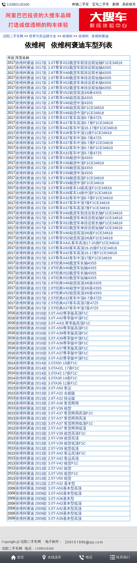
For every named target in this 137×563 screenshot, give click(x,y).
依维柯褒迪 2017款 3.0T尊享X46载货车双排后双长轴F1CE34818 (69, 213)
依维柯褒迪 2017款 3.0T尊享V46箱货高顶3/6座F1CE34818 (64, 233)
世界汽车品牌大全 (42, 36)
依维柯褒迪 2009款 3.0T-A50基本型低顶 (49, 493)
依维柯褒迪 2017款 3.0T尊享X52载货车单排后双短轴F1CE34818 (69, 228)
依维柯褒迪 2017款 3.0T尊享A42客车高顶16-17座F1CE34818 (66, 253)
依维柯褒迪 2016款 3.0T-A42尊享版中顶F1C (52, 318)
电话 (89, 557)
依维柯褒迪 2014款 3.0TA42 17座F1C (47, 373)
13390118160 (18, 4)
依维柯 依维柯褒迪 (93, 36)
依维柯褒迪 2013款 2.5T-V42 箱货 (44, 468)
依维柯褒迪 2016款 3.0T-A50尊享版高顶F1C (52, 328)
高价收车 (129, 4)
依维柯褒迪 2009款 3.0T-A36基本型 (45, 498)
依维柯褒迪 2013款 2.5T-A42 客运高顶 (47, 458)
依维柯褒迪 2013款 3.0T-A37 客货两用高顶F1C (54, 413)
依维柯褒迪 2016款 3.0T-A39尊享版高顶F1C (52, 333)
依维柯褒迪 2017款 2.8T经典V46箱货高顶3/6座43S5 (59, 283)
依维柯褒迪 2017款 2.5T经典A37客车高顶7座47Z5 (57, 303)
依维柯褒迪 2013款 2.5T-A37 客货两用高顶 (51, 418)
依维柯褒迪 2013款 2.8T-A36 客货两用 (47, 403)
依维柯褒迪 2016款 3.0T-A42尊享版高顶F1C (52, 313)
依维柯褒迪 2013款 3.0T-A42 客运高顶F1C (51, 453)
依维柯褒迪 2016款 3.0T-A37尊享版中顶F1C (52, 353)
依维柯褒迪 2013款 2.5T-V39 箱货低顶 (47, 448)
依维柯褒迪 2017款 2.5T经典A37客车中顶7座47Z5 (57, 308)
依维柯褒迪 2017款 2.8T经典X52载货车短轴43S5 (56, 278)
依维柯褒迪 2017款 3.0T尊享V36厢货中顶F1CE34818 (60, 163)
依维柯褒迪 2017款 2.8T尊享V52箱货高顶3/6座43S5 (59, 93)
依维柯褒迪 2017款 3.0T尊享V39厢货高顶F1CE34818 (60, 178)
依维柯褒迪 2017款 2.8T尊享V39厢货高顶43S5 (54, 168)
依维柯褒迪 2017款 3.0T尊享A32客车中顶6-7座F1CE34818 (64, 198)
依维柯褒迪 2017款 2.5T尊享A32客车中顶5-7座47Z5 (59, 153)
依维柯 (67, 36)
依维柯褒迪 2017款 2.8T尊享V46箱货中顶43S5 (54, 103)
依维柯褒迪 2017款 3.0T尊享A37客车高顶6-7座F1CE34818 (64, 123)
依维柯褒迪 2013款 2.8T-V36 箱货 (44, 408)
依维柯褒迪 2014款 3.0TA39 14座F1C (47, 378)
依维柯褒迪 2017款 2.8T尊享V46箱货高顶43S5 (54, 98)
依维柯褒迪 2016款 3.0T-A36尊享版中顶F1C (52, 343)
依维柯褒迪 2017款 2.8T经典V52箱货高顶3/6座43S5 (59, 293)
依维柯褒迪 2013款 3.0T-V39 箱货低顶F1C (51, 443)
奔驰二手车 (80, 4)
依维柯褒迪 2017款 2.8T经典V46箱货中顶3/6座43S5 (59, 288)
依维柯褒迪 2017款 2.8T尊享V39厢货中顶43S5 (54, 173)
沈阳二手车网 (13, 36)
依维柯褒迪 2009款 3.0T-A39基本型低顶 (49, 513)
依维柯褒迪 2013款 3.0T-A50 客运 (44, 388)
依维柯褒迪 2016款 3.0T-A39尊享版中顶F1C (52, 338)
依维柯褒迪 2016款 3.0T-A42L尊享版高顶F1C (53, 323)
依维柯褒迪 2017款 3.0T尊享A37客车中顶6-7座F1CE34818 (64, 143)
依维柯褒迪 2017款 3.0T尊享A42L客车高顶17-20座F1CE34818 (67, 243)
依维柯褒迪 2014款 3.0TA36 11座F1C (47, 383)
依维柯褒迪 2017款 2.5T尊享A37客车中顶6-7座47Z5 (59, 138)
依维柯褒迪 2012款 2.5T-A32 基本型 (45, 483)
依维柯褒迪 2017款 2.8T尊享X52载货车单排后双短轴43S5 (63, 88)
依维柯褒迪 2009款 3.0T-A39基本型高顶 (49, 518)
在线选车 (54, 557)
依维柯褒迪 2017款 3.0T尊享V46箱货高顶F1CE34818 (60, 108)
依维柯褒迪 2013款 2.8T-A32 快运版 (45, 398)
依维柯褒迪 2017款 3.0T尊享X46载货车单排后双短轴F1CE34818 (69, 218)
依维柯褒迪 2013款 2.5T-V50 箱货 (44, 478)
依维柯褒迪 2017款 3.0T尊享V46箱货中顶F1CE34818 (60, 113)
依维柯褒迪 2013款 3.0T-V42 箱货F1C (47, 463)
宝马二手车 (100, 4)
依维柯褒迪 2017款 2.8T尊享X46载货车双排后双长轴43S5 (63, 73)
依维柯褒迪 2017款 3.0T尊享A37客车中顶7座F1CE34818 (63, 203)
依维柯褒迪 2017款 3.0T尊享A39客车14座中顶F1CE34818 (64, 193)
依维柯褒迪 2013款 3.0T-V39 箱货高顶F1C (51, 433)
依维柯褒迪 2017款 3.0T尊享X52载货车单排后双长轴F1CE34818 (69, 223)
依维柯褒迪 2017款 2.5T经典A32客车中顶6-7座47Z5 (59, 298)
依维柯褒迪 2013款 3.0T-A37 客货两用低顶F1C (54, 423)
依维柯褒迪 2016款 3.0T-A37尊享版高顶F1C (52, 348)
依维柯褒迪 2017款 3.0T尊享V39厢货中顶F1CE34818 (60, 183)
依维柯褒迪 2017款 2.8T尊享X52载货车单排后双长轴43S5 (63, 83)
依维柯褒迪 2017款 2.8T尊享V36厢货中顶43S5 (54, 158)
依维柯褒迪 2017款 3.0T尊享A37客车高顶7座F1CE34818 (63, 208)
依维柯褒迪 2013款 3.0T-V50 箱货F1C (47, 473)
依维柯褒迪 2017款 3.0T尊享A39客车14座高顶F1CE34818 (64, 188)
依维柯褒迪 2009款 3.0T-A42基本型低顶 (49, 503)
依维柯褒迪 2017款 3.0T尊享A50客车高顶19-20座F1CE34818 (66, 248)
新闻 (115, 4)
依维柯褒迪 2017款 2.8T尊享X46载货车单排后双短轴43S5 (63, 78)
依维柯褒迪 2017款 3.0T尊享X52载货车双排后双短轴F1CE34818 (69, 63)
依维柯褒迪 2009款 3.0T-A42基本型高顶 (49, 508)
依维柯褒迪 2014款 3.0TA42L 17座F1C (48, 368)
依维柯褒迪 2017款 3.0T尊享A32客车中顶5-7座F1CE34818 (64, 148)
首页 (20, 557)
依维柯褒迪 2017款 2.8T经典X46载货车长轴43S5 (56, 263)
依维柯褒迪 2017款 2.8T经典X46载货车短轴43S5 (56, 268)
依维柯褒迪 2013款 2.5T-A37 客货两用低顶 (51, 428)
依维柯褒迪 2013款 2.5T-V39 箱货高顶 (47, 438)
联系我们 (123, 557)
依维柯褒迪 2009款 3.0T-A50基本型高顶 (49, 488)
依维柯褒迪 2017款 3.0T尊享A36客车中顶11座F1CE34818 (64, 133)
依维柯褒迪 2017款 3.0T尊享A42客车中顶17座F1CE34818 (64, 258)
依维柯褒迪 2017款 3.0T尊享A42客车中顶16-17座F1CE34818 (66, 128)
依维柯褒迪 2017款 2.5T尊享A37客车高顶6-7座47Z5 (59, 118)
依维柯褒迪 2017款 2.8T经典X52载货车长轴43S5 (56, 273)
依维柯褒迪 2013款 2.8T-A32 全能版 (45, 393)
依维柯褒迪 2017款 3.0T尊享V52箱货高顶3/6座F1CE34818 (64, 238)
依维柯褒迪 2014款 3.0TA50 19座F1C (47, 363)
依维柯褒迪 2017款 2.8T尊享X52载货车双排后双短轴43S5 (63, 67)
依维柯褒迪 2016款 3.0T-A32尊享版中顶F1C (52, 358)
